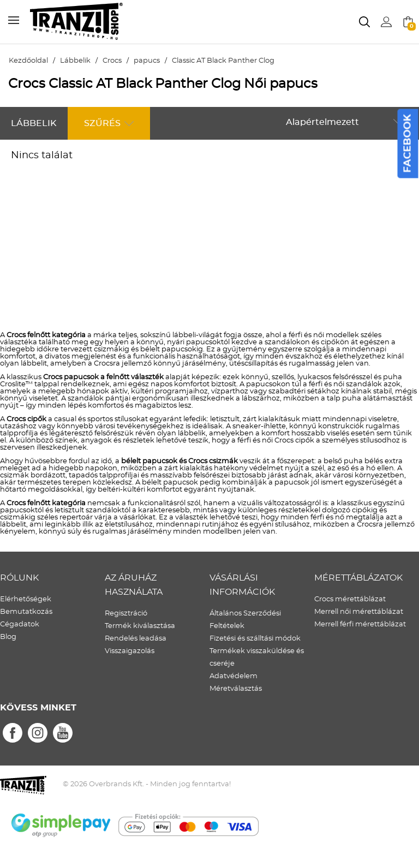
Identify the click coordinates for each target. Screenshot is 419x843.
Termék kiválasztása (140, 626)
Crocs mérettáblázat (350, 599)
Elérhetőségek (25, 599)
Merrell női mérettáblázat (358, 611)
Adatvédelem (234, 676)
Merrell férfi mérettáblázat (360, 624)
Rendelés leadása (135, 638)
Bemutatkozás (26, 611)
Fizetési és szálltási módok (255, 638)
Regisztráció (126, 613)
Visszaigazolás (129, 651)
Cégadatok (19, 624)
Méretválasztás (236, 688)
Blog (8, 637)
